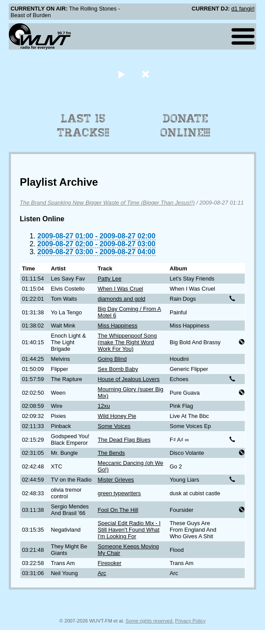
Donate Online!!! (185, 126)
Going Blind (112, 359)
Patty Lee (109, 278)
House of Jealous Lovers (129, 379)
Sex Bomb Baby (118, 369)
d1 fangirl (242, 8)
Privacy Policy (190, 620)
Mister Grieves (116, 479)
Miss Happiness (117, 325)
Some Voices (114, 426)
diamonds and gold (121, 298)
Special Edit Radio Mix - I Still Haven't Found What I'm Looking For (129, 530)
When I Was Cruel (120, 288)
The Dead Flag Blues (124, 439)
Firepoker (109, 563)
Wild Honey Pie (117, 416)
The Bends (111, 453)
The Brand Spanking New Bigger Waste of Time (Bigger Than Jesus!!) (107, 202)
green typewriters (119, 493)
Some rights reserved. (150, 620)
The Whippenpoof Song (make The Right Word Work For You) (127, 342)
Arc (102, 573)
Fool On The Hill (118, 510)
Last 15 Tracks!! (83, 126)
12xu (104, 406)
